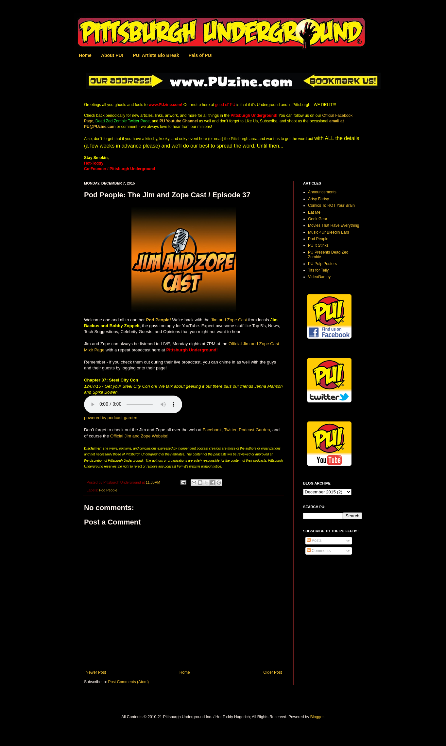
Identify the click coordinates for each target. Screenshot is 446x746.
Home (85, 55)
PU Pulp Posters (322, 263)
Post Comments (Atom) (128, 682)
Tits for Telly (318, 270)
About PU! (112, 55)
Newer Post (96, 672)
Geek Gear (317, 219)
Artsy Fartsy (318, 199)
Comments (319, 550)
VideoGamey (319, 277)
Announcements (322, 192)
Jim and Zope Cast (229, 319)
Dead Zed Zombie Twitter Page (122, 121)
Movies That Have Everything (333, 225)
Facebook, (213, 429)
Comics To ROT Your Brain (331, 205)
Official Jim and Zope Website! (139, 436)
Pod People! (158, 319)
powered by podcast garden (110, 417)
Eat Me (314, 212)
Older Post (272, 672)
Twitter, (231, 429)
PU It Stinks (318, 245)
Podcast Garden (254, 429)
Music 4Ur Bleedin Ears (328, 232)
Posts (314, 540)
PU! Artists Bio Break (156, 55)
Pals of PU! (200, 55)
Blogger (317, 717)
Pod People (108, 490)
